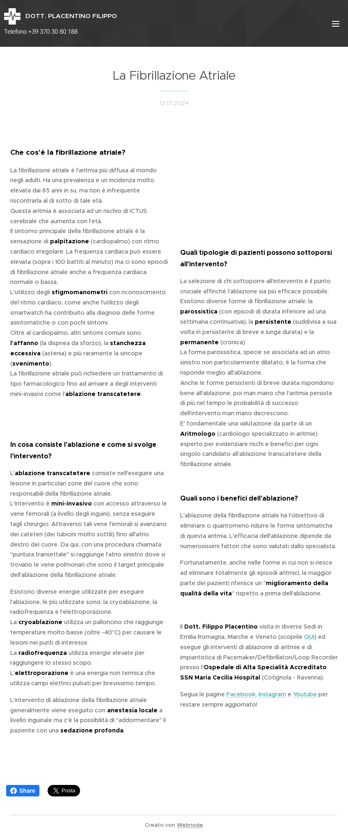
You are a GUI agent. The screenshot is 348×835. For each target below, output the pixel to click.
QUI (309, 637)
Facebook (241, 694)
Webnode (190, 824)
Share (22, 790)
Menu (335, 23)
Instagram (272, 694)
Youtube (305, 694)
